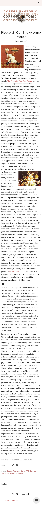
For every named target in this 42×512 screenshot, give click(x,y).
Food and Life (19, 471)
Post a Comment (11, 500)
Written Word (16, 473)
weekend (5, 473)
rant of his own (15, 271)
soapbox (33, 471)
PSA (27, 471)
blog (9, 471)
